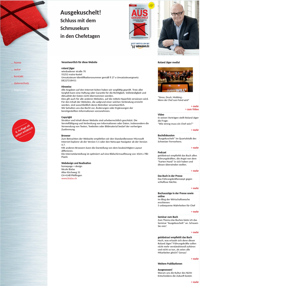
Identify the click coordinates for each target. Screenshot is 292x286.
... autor (16, 69)
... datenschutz (20, 83)
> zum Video (192, 109)
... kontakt (17, 76)
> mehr (195, 106)
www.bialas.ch (69, 178)
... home (16, 62)
